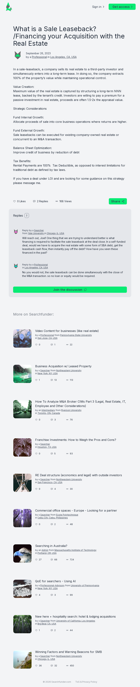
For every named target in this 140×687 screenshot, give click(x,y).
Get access (122, 7)
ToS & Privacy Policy (86, 681)
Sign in (98, 7)
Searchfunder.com (61, 681)
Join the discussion (70, 289)
